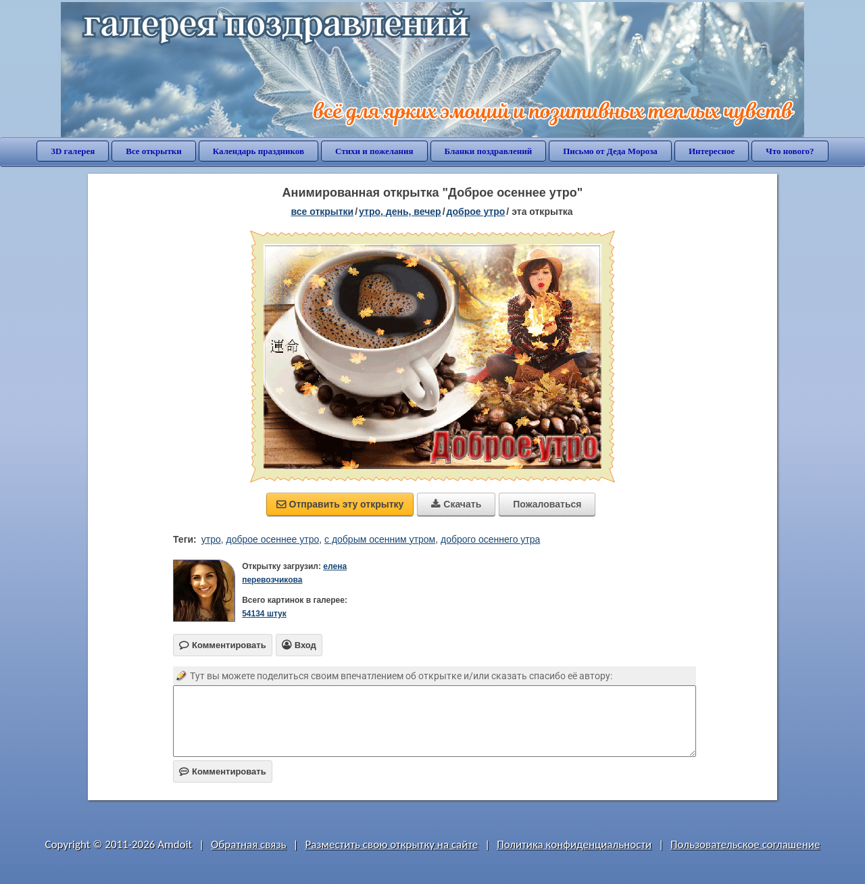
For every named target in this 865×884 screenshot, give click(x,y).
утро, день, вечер (400, 211)
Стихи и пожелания (374, 151)
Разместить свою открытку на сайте (391, 844)
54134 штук (264, 613)
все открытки (322, 211)
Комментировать (222, 771)
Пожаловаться (547, 504)
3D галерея (73, 151)
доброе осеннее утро (273, 539)
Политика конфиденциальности (574, 844)
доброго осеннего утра (490, 539)
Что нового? (790, 151)
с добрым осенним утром (379, 539)
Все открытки (154, 151)
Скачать (456, 504)
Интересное (712, 151)
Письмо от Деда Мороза (610, 151)
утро (211, 539)
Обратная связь (249, 844)
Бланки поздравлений (489, 151)
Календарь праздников (258, 151)
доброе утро (476, 211)
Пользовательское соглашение (745, 844)
